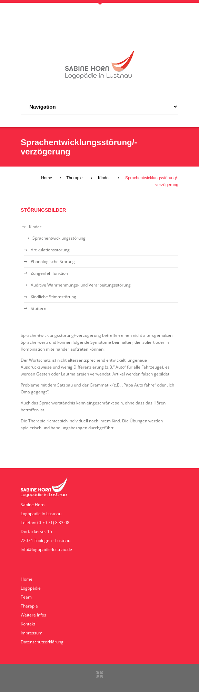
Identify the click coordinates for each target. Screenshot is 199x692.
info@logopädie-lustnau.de (46, 549)
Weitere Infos (33, 615)
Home (46, 177)
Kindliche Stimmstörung (53, 297)
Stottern (38, 308)
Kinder (104, 177)
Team (26, 597)
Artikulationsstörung (50, 250)
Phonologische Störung (53, 261)
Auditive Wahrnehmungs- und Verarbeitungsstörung (81, 285)
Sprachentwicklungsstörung (59, 238)
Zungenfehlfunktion (49, 273)
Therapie (74, 177)
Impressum (31, 633)
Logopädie (31, 588)
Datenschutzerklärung (42, 642)
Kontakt (28, 624)
